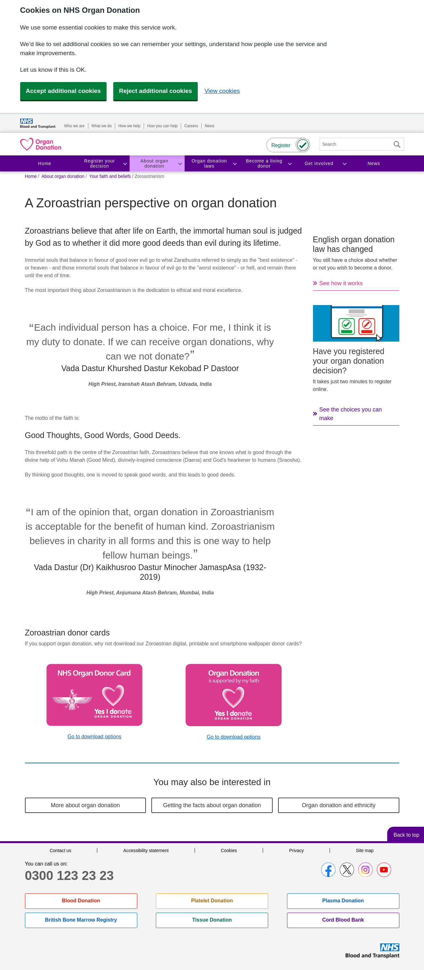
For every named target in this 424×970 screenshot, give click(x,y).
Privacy (296, 850)
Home (44, 163)
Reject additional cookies (155, 90)
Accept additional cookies (63, 90)
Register (281, 145)
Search (397, 144)
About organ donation (154, 163)
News (209, 126)
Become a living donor (264, 163)
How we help (129, 126)
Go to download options (94, 736)
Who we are (74, 126)
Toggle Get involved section (344, 163)
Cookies (229, 850)
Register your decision (99, 163)
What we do (102, 126)
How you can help (162, 126)
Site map (364, 850)
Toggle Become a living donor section (289, 163)
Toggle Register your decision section (125, 163)
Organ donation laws (209, 163)
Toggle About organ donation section (180, 163)
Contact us (60, 850)
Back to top (406, 835)
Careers (191, 126)
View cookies (222, 90)
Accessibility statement (146, 850)
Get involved (319, 163)
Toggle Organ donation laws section (234, 163)
